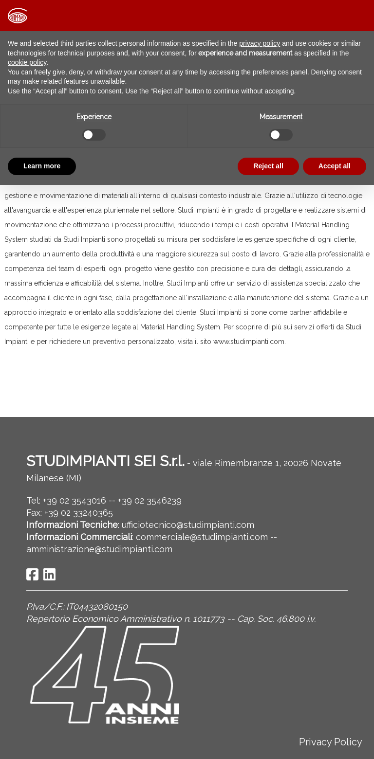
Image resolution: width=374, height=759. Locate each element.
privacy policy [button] (259, 43)
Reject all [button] (268, 166)
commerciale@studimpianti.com (202, 537)
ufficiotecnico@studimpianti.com (188, 525)
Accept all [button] (334, 166)
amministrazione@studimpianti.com (99, 549)
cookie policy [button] (27, 62)
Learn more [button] (41, 166)
